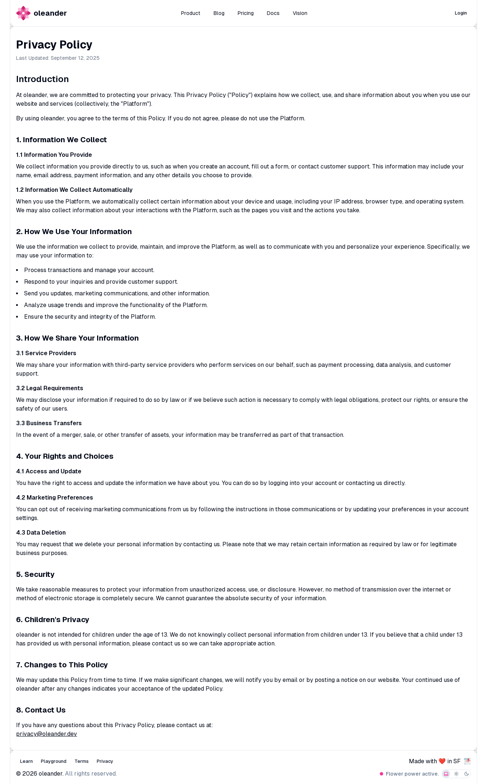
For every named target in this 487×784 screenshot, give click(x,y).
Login (461, 13)
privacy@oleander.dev (46, 733)
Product (190, 13)
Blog (219, 13)
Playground (53, 761)
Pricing (246, 13)
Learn (26, 761)
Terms (81, 761)
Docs (273, 13)
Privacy (105, 761)
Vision (300, 13)
